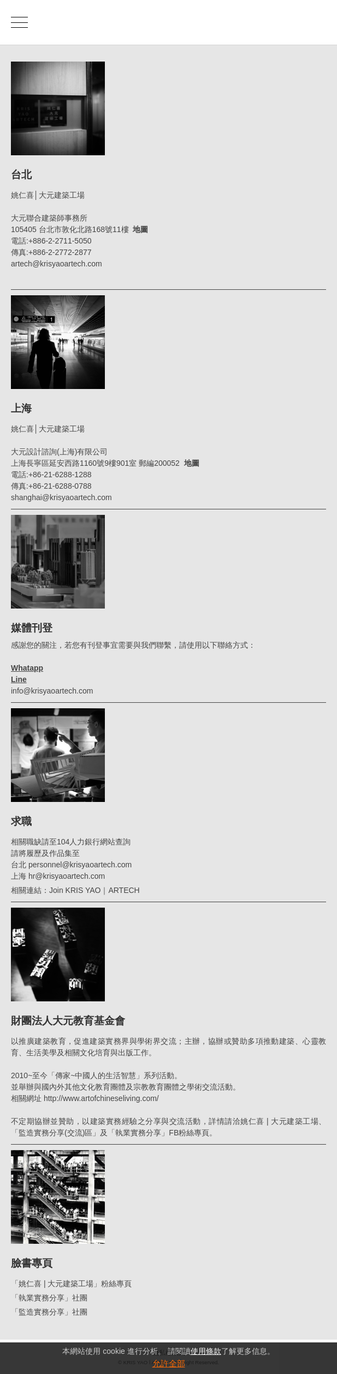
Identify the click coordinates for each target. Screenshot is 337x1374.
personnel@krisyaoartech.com (80, 864)
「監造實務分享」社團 (49, 1312)
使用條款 (206, 1351)
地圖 (140, 229)
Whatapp (27, 668)
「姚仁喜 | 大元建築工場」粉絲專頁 (71, 1283)
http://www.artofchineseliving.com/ (101, 1098)
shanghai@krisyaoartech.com (61, 497)
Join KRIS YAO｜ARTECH (94, 890)
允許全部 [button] (168, 1363)
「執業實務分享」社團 (49, 1297)
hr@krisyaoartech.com (66, 876)
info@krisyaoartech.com (52, 690)
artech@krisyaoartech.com (56, 263)
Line (19, 679)
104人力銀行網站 (86, 841)
